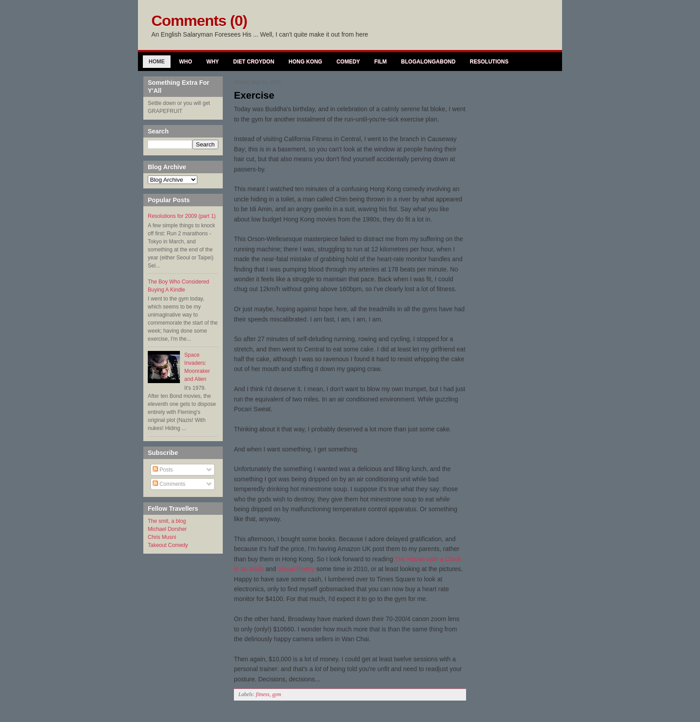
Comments (169, 484)
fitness (263, 694)
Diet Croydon (253, 61)
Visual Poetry (296, 568)
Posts (163, 470)
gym (276, 694)
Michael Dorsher (167, 529)
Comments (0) (199, 20)
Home (157, 61)
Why (212, 61)
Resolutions (489, 61)
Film (380, 61)
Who (185, 61)
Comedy (348, 61)
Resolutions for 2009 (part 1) (182, 216)
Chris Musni (162, 537)
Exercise (254, 95)
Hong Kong (305, 61)
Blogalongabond (428, 61)
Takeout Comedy (168, 545)
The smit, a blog (167, 521)
